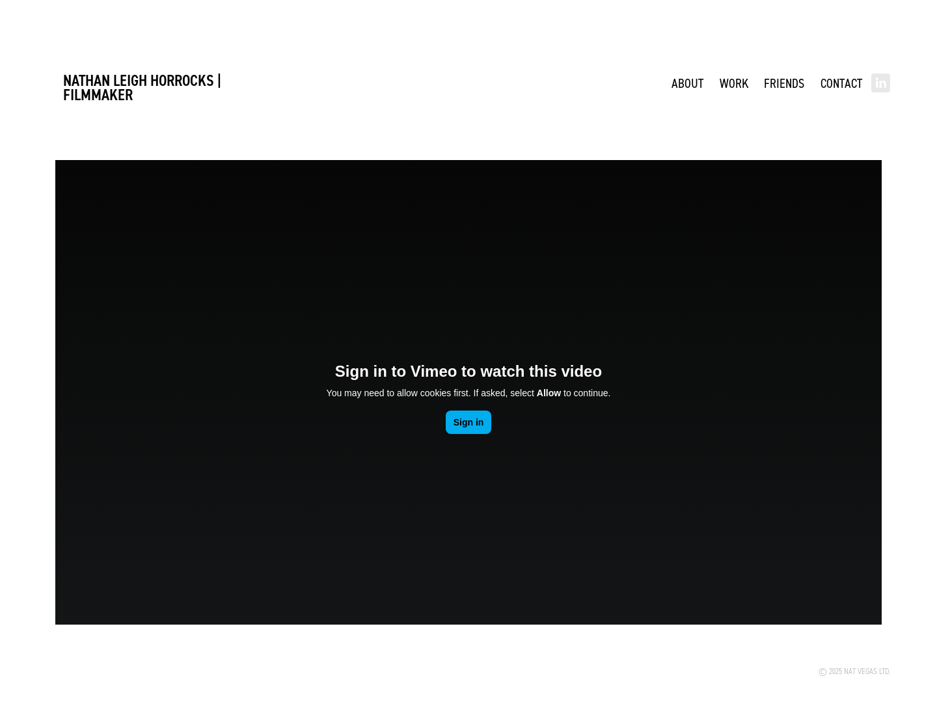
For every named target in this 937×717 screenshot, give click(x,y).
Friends (784, 83)
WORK (734, 83)
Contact (841, 83)
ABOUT (687, 83)
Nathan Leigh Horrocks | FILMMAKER (143, 87)
